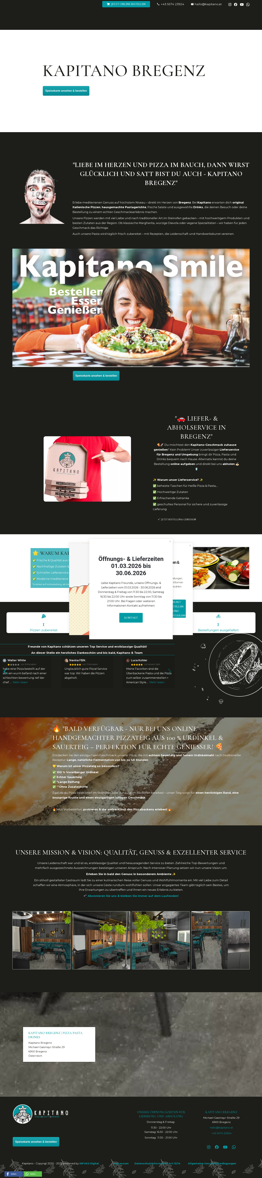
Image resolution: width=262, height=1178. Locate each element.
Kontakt (131, 617)
